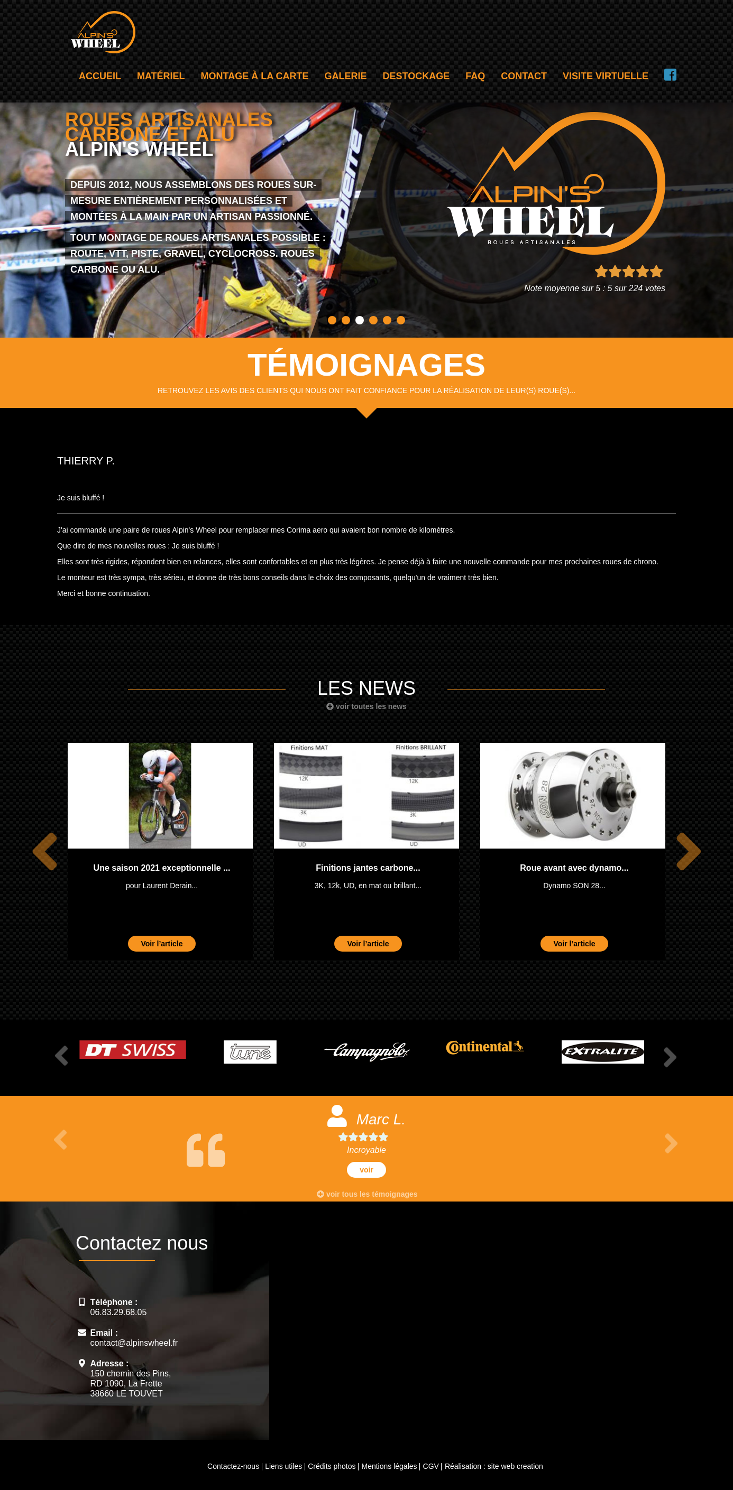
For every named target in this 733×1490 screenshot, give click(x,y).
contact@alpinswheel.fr (134, 1342)
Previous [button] (43, 851)
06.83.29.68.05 (118, 1312)
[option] (160, 851)
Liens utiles (283, 1466)
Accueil (100, 76)
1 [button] (332, 320)
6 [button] (401, 320)
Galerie (346, 76)
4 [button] (373, 320)
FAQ (475, 76)
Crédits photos (331, 1466)
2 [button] (346, 320)
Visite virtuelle (605, 76)
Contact (524, 76)
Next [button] (686, 851)
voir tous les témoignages (367, 1194)
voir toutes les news (366, 706)
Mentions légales (389, 1466)
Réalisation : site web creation (494, 1466)
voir (366, 1170)
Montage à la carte (255, 76)
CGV (431, 1466)
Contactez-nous (233, 1466)
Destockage (416, 76)
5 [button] (387, 320)
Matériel (161, 76)
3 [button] (359, 320)
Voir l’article (161, 943)
